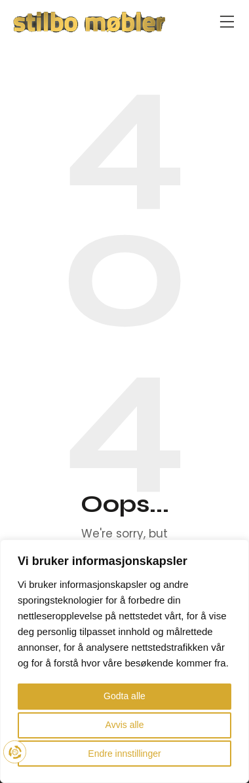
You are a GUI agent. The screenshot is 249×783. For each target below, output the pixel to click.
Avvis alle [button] (124, 724)
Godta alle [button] (124, 696)
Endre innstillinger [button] (124, 753)
